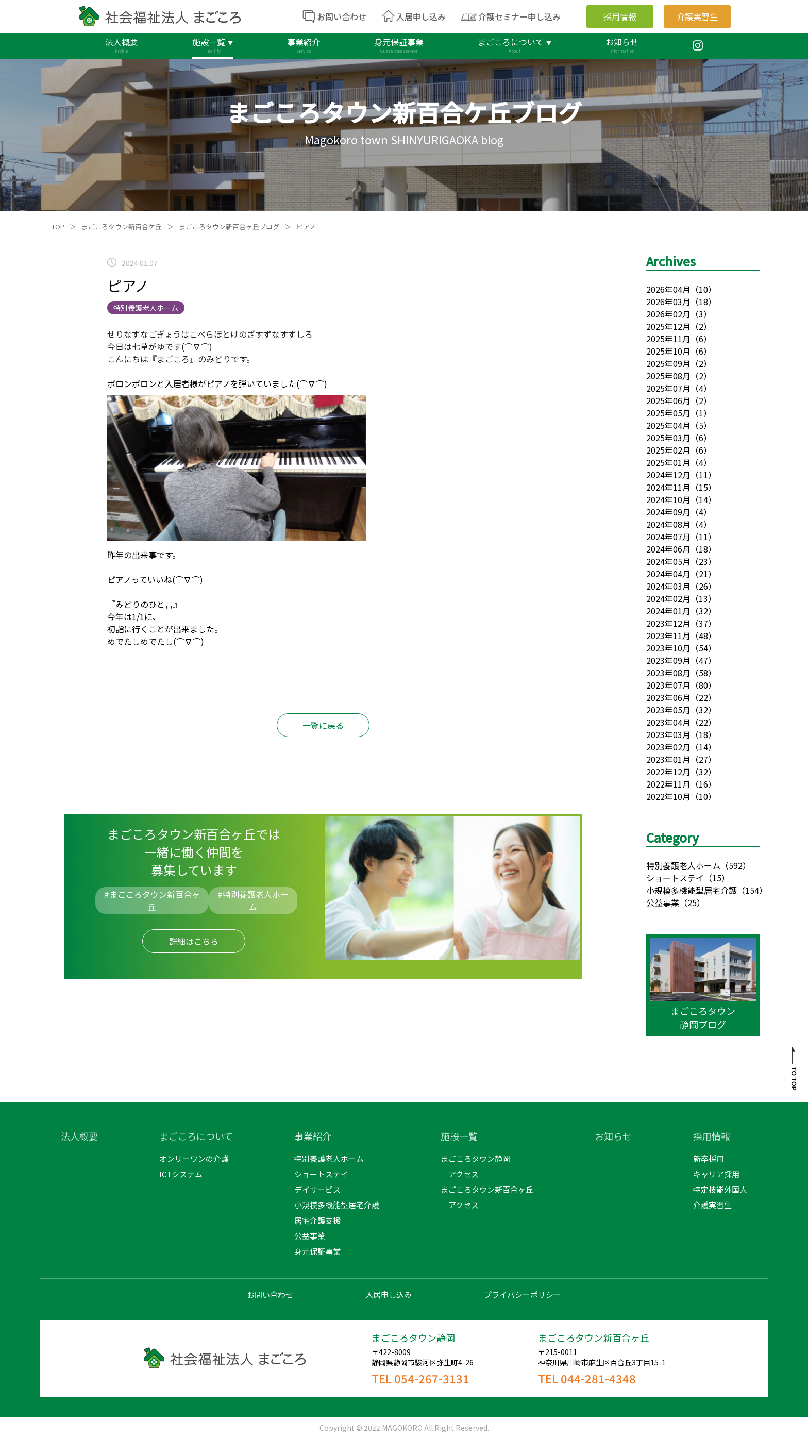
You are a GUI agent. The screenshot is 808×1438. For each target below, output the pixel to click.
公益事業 (662, 902)
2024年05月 (668, 561)
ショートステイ (675, 878)
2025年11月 (668, 338)
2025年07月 (668, 388)
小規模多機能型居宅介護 (691, 890)
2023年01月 (668, 759)
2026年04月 (668, 289)
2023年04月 (668, 722)
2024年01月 (668, 611)
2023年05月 (668, 710)
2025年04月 (668, 425)
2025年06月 (668, 400)
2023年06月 (668, 697)
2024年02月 (668, 598)
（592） (735, 865)
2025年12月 (668, 326)
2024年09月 (668, 512)
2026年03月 (668, 301)
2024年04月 (668, 573)
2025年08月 (668, 376)
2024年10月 (668, 499)
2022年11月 (668, 784)
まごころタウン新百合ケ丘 (121, 226)
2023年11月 (668, 635)
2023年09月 (668, 660)
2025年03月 (668, 437)
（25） (692, 902)
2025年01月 (668, 462)
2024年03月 (668, 586)
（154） (752, 890)
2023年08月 (668, 672)
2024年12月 (668, 475)
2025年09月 (668, 363)
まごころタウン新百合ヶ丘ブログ (229, 226)
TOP (58, 226)
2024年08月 (668, 524)
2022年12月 (668, 771)
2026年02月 (668, 314)
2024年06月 (668, 549)
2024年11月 (668, 487)
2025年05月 (668, 413)
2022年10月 (668, 796)
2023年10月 (668, 648)
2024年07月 (668, 536)
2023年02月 (668, 747)
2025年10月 (668, 351)
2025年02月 (668, 450)
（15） (717, 878)
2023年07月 (668, 685)
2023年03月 (668, 734)
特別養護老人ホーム (683, 865)
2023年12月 (668, 623)
